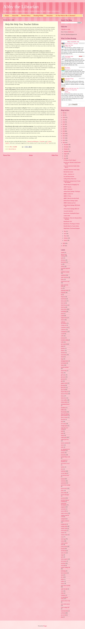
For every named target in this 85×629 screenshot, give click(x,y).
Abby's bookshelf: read (73, 41)
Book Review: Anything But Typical (71, 213)
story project (63, 561)
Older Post (55, 155)
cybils (62, 342)
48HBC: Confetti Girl (68, 193)
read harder (63, 509)
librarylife (63, 419)
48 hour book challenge (64, 255)
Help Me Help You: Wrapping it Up (71, 184)
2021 (64, 115)
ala (61, 264)
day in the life (64, 344)
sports (62, 557)
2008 (64, 243)
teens (62, 575)
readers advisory (64, 513)
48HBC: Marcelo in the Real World (71, 198)
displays (63, 350)
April (65, 233)
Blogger (45, 626)
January (65, 240)
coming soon (64, 325)
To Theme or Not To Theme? (70, 160)
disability (63, 348)
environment (63, 363)
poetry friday (64, 492)
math (62, 431)
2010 (64, 140)
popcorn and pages (65, 494)
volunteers (63, 595)
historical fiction (64, 393)
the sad (62, 577)
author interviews (64, 277)
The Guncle (67, 67)
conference (63, 329)
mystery (62, 452)
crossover (63, 338)
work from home (64, 610)
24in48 (62, 252)
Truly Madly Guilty (69, 56)
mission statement (65, 443)
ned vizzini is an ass (65, 463)
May (65, 231)
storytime (63, 563)
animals (62, 266)
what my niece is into (65, 600)
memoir (62, 435)
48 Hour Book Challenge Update (71, 200)
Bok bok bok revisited (68, 171)
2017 (64, 124)
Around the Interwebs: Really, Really (72, 169)
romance (63, 532)
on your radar (64, 473)
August (65, 153)
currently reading (64, 340)
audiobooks (63, 275)
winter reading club (65, 607)
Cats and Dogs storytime (69, 176)
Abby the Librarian (21, 6)
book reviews (64, 309)
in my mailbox (64, 400)
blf (61, 294)
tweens (62, 583)
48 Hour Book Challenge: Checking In (72, 191)
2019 (64, 119)
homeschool (63, 398)
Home (7, 15)
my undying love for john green (65, 450)
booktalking (63, 311)
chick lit (63, 319)
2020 (64, 117)
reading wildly (64, 526)
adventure (63, 260)
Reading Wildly (38, 15)
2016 (64, 126)
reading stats (63, 524)
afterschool (63, 262)
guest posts (63, 387)
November (66, 146)
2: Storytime (42, 141)
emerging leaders (64, 361)
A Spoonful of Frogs (69, 78)
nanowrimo (63, 454)
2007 (64, 245)
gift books (63, 374)
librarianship (63, 411)
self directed (63, 550)
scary (62, 536)
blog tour (63, 296)
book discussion (64, 305)
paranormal (63, 483)
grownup (63, 385)
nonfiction (63, 471)
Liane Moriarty (68, 57)
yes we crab (63, 615)
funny (62, 372)
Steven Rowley (68, 68)
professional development (64, 504)
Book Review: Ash (68, 221)
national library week (65, 456)
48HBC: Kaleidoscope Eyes (70, 202)
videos (62, 593)
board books (63, 298)
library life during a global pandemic (65, 414)
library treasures (64, 417)
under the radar (64, 589)
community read (64, 327)
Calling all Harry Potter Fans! (70, 178)
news (62, 469)
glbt (62, 381)
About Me (15, 15)
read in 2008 (63, 511)
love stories (63, 423)
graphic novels (64, 383)
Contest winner (67, 215)
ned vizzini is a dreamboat (64, 461)
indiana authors (64, 402)
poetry (62, 490)
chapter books (64, 317)
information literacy (65, 404)
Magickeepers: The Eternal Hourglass (72, 228)
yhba (62, 617)
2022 (64, 112)
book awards (63, 301)
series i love (63, 552)
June (65, 158)
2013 (64, 133)
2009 (64, 142)
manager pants (64, 425)
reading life (63, 518)
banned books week (65, 281)
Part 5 (47, 143)
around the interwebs (65, 268)
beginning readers (65, 290)
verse (62, 591)
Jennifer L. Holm (68, 46)
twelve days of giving (65, 585)
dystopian (63, 352)
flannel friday (64, 370)
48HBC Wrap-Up (67, 187)
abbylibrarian (71, 31)
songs (62, 555)
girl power (63, 377)
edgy (62, 359)
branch (62, 313)
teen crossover (64, 573)
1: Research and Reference (33, 141)
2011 (64, 138)
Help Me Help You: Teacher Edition (71, 226)
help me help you (12, 149)
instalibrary (63, 407)
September (66, 151)
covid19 (62, 333)
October (66, 149)
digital (62, 346)
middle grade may (65, 439)
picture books (64, 488)
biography (63, 292)
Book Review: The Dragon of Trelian (72, 223)
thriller (62, 579)
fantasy (62, 365)
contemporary (64, 331)
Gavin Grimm (68, 92)
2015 (64, 128)
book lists (63, 307)
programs (63, 507)
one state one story (65, 475)
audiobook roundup (65, 272)
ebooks (62, 356)
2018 (64, 122)
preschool (63, 498)
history (62, 395)
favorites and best (65, 367)
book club (63, 303)
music (62, 447)
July (65, 156)
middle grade (64, 437)
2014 (64, 131)
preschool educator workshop (65, 501)
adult (62, 258)
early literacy (64, 354)
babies (62, 279)
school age (63, 539)
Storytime (49, 15)
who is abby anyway (65, 604)
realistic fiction (64, 528)
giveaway (63, 379)
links (62, 421)
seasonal (63, 548)
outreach (63, 478)
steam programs (64, 559)
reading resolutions (65, 520)
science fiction (64, 546)
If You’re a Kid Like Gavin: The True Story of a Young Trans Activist (72, 90)
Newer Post (6, 155)
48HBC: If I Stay (67, 196)
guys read (63, 389)
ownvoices (63, 480)
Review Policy (25, 15)
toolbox (62, 581)
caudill (62, 315)
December (66, 144)
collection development (64, 322)
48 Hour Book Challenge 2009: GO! (71, 208)
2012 (64, 135)
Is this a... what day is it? (69, 174)
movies (62, 445)
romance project (64, 534)
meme (62, 433)
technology (63, 570)
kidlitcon (63, 409)
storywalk (63, 565)
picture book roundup (65, 485)
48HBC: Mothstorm (68, 189)
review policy (64, 530)
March (65, 235)
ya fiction (63, 613)
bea (61, 288)
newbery (63, 467)
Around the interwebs (68, 211)
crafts (62, 335)
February (66, 238)
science (62, 541)
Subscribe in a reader (65, 29)
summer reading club (65, 567)
